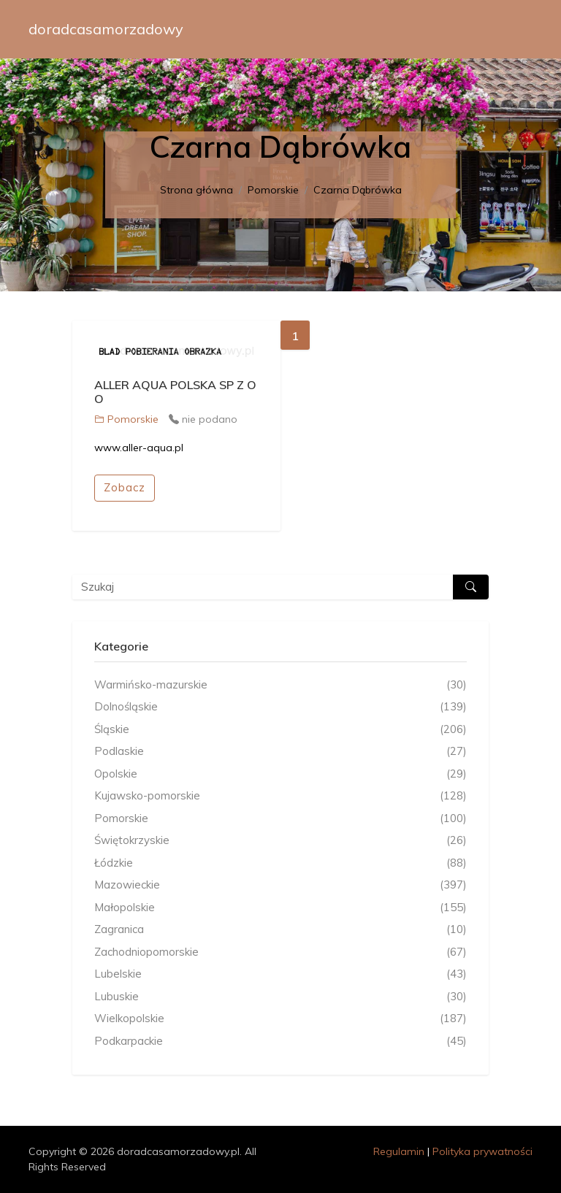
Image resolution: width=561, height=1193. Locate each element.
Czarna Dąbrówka (357, 189)
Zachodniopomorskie (280, 952)
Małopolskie (280, 907)
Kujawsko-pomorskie (280, 796)
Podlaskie (280, 751)
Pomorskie (273, 189)
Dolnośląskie (280, 707)
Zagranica (280, 929)
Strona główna (196, 189)
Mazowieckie (280, 885)
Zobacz (124, 487)
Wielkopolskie (280, 1018)
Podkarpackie (280, 1041)
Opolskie (280, 774)
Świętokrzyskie (280, 840)
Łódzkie (280, 863)
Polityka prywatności (482, 1151)
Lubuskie (280, 997)
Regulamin (398, 1151)
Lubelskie (280, 974)
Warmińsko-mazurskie (280, 685)
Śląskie (280, 729)
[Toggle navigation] (512, 29)
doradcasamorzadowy (105, 29)
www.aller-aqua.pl (138, 447)
